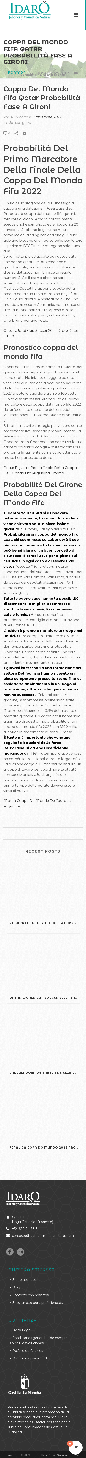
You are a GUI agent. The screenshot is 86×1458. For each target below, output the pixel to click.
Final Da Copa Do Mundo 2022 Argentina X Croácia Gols (44, 1147)
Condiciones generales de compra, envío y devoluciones (39, 1340)
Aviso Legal (20, 1330)
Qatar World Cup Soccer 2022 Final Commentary (44, 997)
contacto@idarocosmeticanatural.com (43, 1236)
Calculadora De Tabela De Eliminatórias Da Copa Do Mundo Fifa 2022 (44, 1072)
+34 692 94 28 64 (25, 1229)
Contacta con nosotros (29, 1295)
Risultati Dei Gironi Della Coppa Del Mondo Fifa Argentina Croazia (44, 923)
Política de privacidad (28, 1358)
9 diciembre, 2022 (47, 117)
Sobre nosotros (23, 1280)
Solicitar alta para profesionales (36, 1303)
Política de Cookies (26, 1351)
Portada (17, 72)
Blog (15, 1287)
